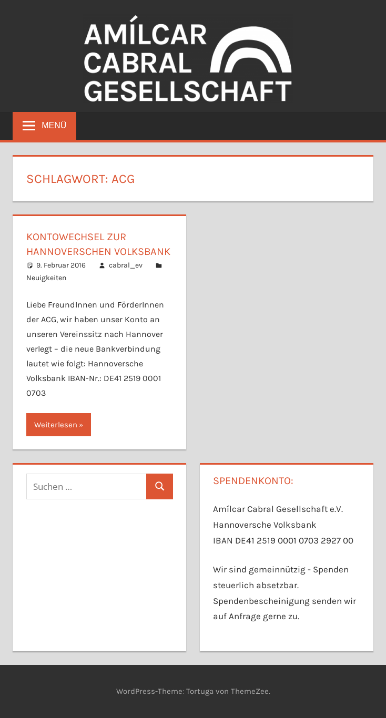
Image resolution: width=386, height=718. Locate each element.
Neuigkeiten (46, 277)
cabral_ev (126, 265)
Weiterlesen (55, 424)
